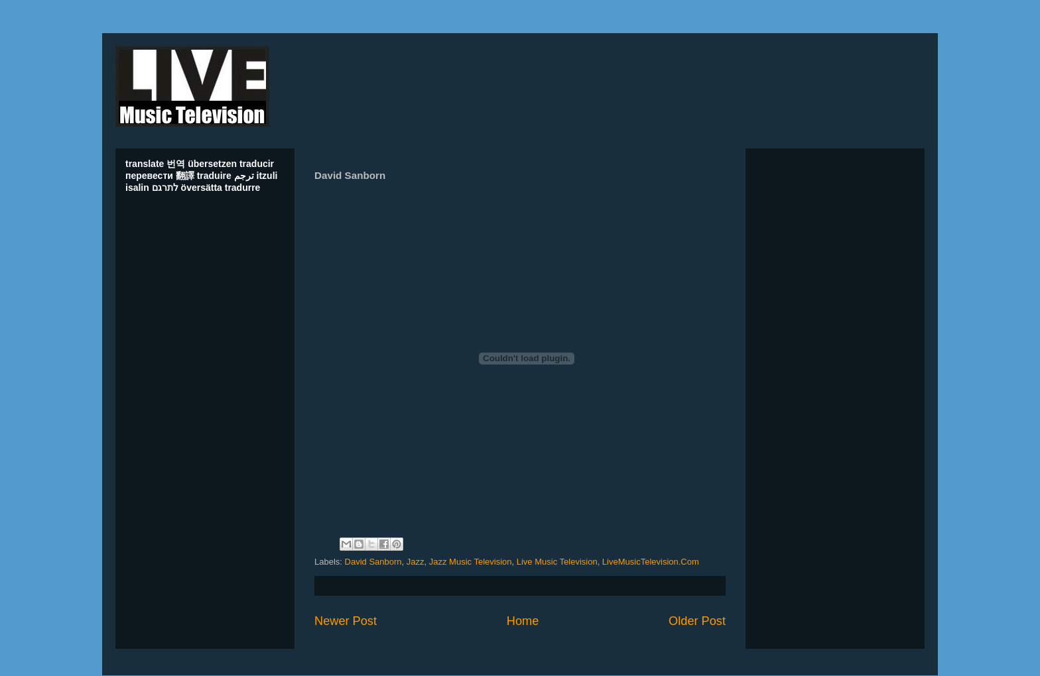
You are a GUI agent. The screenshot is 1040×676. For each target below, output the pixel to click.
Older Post (697, 621)
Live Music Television (557, 562)
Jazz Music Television (470, 562)
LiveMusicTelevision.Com (650, 562)
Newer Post (345, 621)
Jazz (415, 562)
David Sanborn (373, 562)
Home (523, 621)
